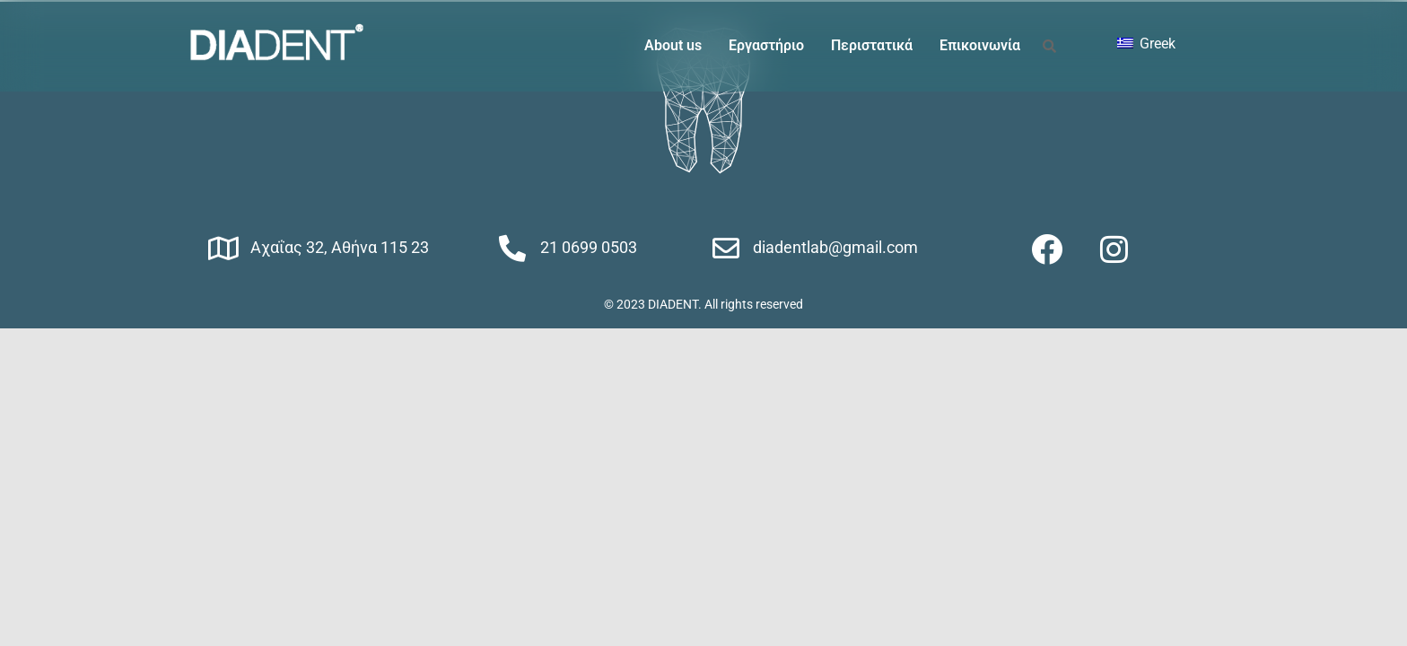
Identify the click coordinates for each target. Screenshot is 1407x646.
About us (673, 45)
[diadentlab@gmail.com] (725, 248)
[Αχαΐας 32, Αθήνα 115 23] (223, 248)
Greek (1146, 43)
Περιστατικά (872, 45)
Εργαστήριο (766, 45)
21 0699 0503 (588, 247)
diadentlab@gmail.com (835, 247)
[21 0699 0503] (512, 248)
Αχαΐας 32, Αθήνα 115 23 (339, 247)
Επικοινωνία (979, 45)
